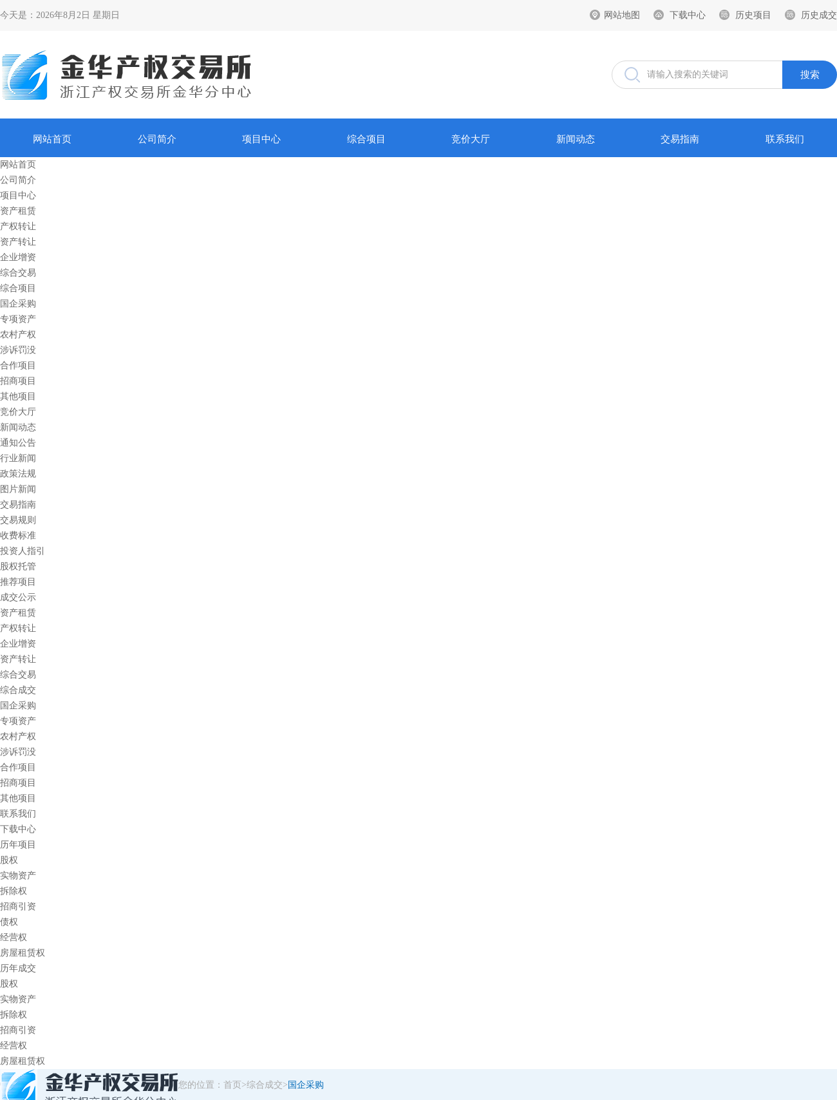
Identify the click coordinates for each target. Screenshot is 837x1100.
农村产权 (18, 334)
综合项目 (366, 139)
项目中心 (261, 139)
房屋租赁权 (22, 953)
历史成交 (819, 15)
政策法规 (18, 474)
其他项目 (18, 396)
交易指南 (680, 139)
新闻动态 (575, 139)
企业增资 (18, 257)
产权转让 (18, 226)
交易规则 (18, 520)
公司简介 (157, 139)
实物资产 (18, 875)
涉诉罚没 (18, 350)
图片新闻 (18, 489)
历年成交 (18, 968)
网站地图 (622, 15)
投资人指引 (22, 551)
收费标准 (18, 535)
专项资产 (18, 319)
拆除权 (13, 891)
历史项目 (753, 15)
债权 (9, 922)
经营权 (13, 937)
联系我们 (785, 139)
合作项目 (18, 365)
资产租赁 (18, 211)
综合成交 (18, 690)
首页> (235, 1085)
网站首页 (52, 139)
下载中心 (688, 15)
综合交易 (18, 273)
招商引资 (18, 906)
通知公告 (18, 443)
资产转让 (18, 242)
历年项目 (18, 844)
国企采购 (18, 303)
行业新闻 (18, 458)
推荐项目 (18, 582)
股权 (9, 860)
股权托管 (18, 566)
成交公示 (18, 597)
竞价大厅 (470, 139)
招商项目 (18, 381)
